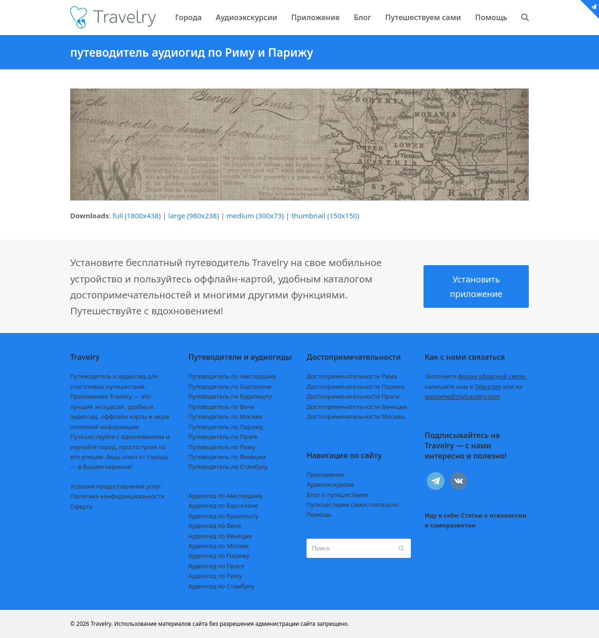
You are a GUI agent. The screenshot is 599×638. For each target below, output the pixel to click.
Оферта (81, 506)
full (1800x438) (136, 215)
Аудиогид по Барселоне (223, 505)
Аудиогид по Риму (215, 575)
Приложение (325, 474)
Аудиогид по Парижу (219, 555)
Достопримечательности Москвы (356, 416)
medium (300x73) (255, 215)
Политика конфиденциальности (117, 496)
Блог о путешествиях (337, 494)
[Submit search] (401, 548)
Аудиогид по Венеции (221, 536)
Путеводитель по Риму (222, 447)
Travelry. (102, 624)
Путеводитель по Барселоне (230, 386)
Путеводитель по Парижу (226, 427)
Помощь (319, 514)
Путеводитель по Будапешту (230, 396)
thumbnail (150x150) (325, 215)
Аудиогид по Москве (219, 546)
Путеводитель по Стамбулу (228, 466)
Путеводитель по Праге (223, 436)
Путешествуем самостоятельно (353, 504)
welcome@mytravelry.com (462, 396)
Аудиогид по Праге (216, 566)
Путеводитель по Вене (222, 406)
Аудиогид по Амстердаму (226, 495)
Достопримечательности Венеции (357, 406)
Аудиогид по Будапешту (224, 516)
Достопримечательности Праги (353, 396)
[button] (525, 17)
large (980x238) (193, 215)
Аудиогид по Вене (215, 525)
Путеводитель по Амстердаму (233, 376)
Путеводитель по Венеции (227, 457)
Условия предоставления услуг (115, 486)
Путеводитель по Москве (226, 416)
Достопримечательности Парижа (356, 386)
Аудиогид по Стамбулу (222, 586)
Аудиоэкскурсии (330, 484)
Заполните (476, 376)
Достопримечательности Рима (352, 376)
